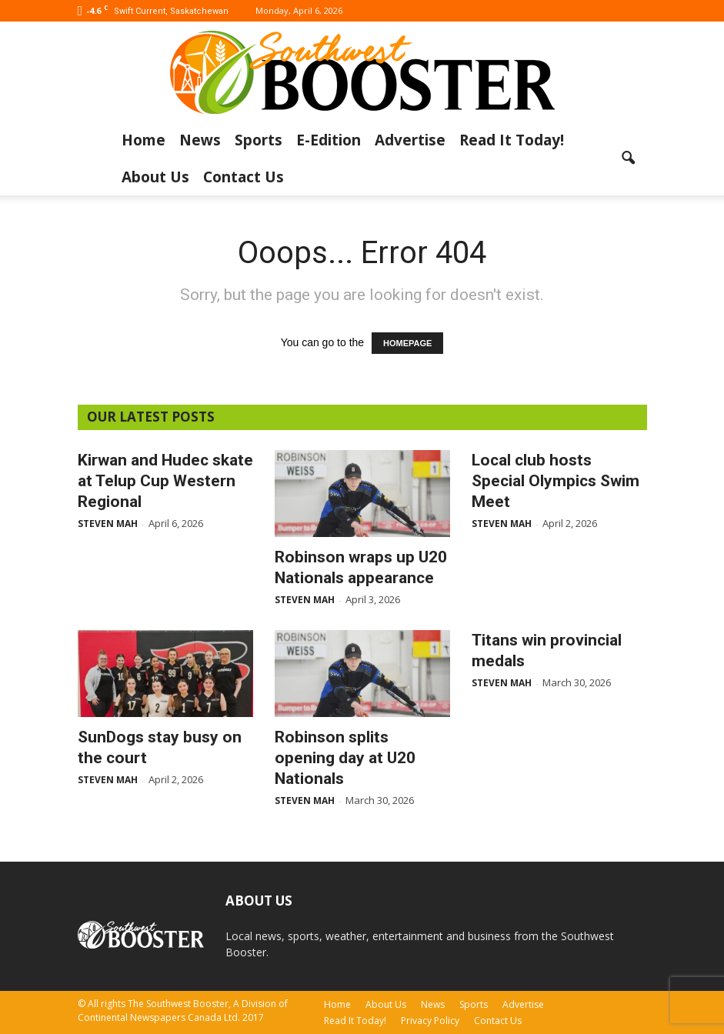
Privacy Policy (430, 1020)
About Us (155, 177)
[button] (628, 158)
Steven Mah (108, 523)
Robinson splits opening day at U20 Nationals (345, 758)
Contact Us (243, 177)
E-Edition (328, 140)
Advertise (410, 140)
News (200, 140)
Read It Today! (511, 140)
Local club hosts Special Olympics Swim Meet (555, 481)
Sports (258, 140)
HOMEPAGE (407, 343)
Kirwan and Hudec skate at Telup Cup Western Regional (165, 481)
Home (143, 140)
